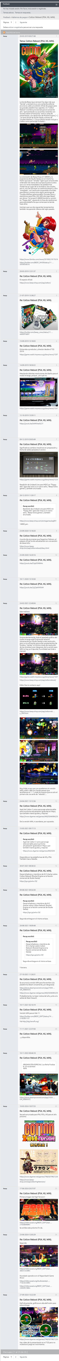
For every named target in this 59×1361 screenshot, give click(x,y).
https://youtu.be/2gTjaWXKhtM (32, 587)
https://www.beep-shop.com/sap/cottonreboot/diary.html (34, 547)
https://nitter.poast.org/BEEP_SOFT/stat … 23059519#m (36, 1287)
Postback (6, 17)
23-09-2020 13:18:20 (28, 531)
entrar (10, 27)
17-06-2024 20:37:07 (28, 1188)
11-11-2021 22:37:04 (28, 1029)
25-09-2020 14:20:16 (28, 555)
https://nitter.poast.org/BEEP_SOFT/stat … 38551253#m (36, 1269)
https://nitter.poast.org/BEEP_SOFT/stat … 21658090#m (36, 1223)
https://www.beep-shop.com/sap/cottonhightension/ (32, 1180)
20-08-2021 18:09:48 (28, 925)
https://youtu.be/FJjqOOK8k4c (31, 563)
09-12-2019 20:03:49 (28, 439)
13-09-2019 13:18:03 (28, 341)
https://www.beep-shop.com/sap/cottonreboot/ (38, 680)
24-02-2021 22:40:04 (28, 603)
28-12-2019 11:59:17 (28, 495)
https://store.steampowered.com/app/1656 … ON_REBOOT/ (37, 988)
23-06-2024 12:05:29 (28, 1234)
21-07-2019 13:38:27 (28, 295)
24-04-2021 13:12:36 (28, 801)
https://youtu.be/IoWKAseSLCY (31, 423)
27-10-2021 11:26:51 (28, 974)
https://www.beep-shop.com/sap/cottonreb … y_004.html (37, 712)
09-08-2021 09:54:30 (28, 890)
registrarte (19, 27)
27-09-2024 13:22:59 (28, 1294)
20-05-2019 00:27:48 (28, 36)
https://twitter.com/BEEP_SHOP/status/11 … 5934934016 (37, 263)
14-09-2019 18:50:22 (28, 365)
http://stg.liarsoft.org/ (30, 1021)
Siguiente (23, 22)
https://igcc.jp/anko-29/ (28, 881)
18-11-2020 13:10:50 (28, 579)
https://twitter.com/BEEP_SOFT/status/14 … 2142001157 (36, 1017)
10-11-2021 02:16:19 (28, 1005)
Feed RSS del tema (13, 32)
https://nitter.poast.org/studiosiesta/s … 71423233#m (35, 1282)
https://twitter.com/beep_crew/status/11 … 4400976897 (36, 333)
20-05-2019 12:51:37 (28, 271)
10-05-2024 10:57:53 (28, 1106)
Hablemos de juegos (19, 17)
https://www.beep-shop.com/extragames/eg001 (38, 521)
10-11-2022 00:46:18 (28, 1053)
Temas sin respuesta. (23, 12)
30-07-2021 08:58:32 (28, 866)
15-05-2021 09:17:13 (28, 828)
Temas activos (8, 12)
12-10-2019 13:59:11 (28, 415)
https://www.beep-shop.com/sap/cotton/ (35, 282)
